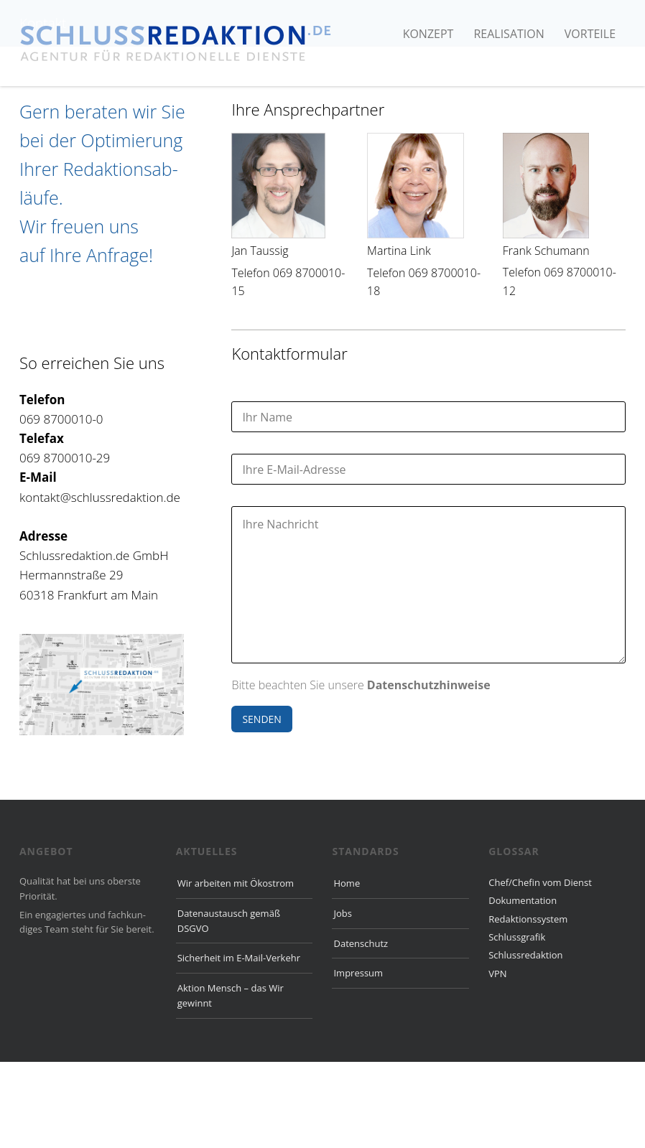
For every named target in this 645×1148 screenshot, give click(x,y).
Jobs (342, 999)
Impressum (358, 1059)
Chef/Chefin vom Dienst (540, 968)
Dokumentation (522, 986)
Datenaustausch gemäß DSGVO (228, 1007)
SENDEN (261, 805)
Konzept (428, 34)
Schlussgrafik (516, 1023)
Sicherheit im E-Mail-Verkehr (238, 1043)
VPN (497, 1059)
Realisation (508, 34)
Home (346, 969)
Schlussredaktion (525, 1041)
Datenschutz (360, 1029)
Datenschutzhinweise (429, 771)
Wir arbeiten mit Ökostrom (235, 969)
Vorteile (590, 34)
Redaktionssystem (527, 1005)
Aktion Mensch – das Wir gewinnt (230, 1082)
